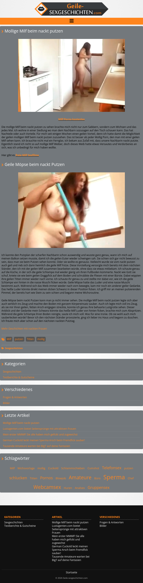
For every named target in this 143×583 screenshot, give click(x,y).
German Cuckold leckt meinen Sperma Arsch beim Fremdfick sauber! (44, 440)
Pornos (46, 477)
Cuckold (53, 468)
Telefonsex (111, 467)
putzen (19, 339)
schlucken (18, 477)
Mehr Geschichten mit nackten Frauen (24, 328)
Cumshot (93, 468)
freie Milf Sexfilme (27, 155)
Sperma (114, 477)
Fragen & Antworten (15, 397)
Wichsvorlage (26, 468)
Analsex (80, 488)
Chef (131, 478)
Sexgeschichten (14, 348)
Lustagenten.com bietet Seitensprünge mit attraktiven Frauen (39, 429)
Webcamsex (47, 487)
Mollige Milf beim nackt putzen (21, 423)
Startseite (71, 572)
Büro (97, 478)
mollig (41, 339)
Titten (30, 339)
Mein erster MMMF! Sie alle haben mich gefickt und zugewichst (40, 434)
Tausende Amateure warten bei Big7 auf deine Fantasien (36, 446)
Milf (9, 339)
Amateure (80, 477)
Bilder (6, 403)
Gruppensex (99, 487)
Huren (68, 488)
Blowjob (61, 478)
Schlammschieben (73, 468)
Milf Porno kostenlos (71, 119)
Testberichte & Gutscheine (18, 377)
